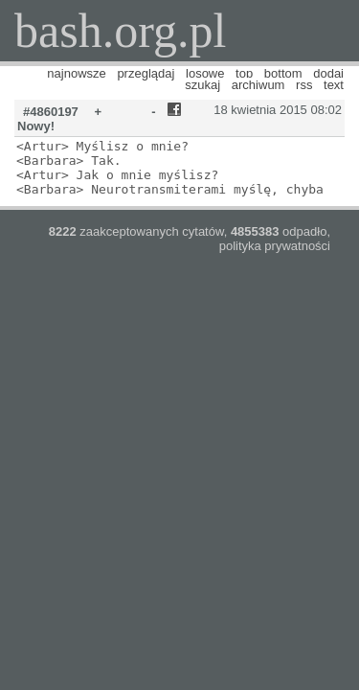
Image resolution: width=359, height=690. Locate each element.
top (244, 73)
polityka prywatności (274, 246)
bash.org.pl (120, 31)
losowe (205, 73)
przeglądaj (145, 73)
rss (304, 85)
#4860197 (51, 111)
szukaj (202, 85)
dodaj (328, 73)
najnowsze (76, 73)
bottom (283, 73)
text (334, 85)
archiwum (258, 85)
